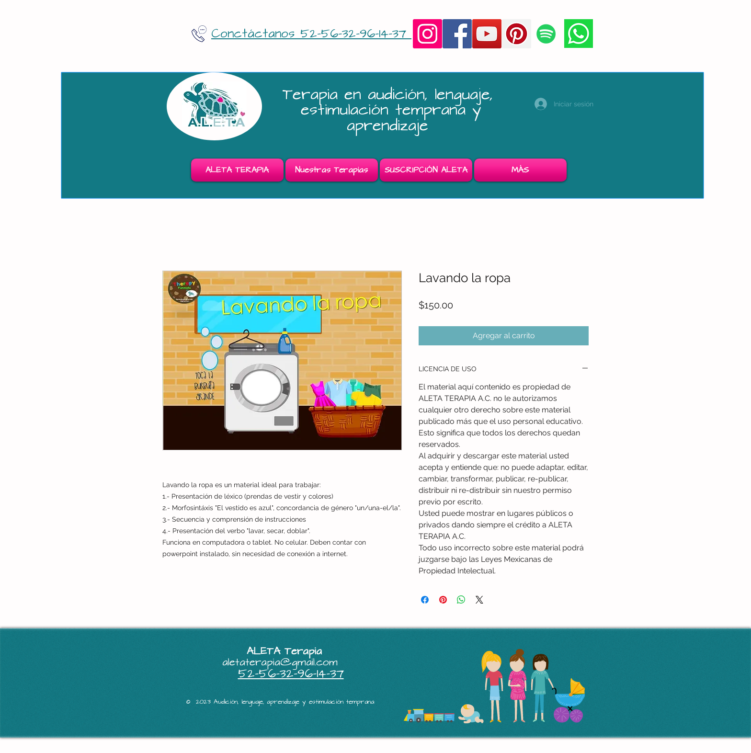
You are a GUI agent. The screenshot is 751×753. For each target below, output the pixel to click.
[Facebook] (457, 33)
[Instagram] (427, 33)
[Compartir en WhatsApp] (461, 599)
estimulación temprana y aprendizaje (391, 117)
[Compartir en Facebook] (425, 599)
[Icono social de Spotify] (546, 33)
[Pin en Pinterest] (443, 599)
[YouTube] (486, 33)
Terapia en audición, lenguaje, (391, 94)
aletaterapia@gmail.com (280, 662)
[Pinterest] (516, 33)
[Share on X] (479, 599)
